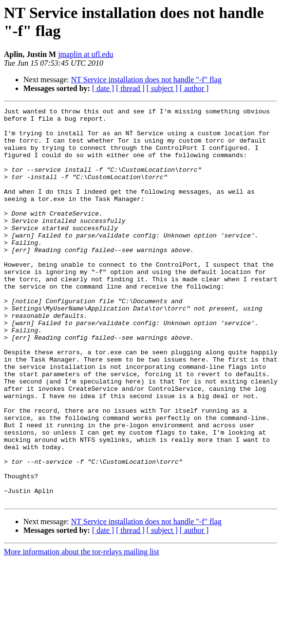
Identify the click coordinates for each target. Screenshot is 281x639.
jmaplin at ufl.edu (85, 54)
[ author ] (194, 88)
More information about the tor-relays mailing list (81, 630)
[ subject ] (162, 88)
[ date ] (103, 88)
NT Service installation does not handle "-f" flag (146, 79)
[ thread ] (130, 88)
